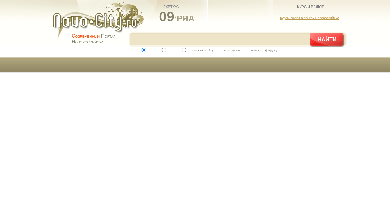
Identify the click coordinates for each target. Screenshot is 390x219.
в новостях (232, 50)
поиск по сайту (202, 50)
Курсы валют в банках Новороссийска (309, 18)
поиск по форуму (264, 50)
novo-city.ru (100, 23)
